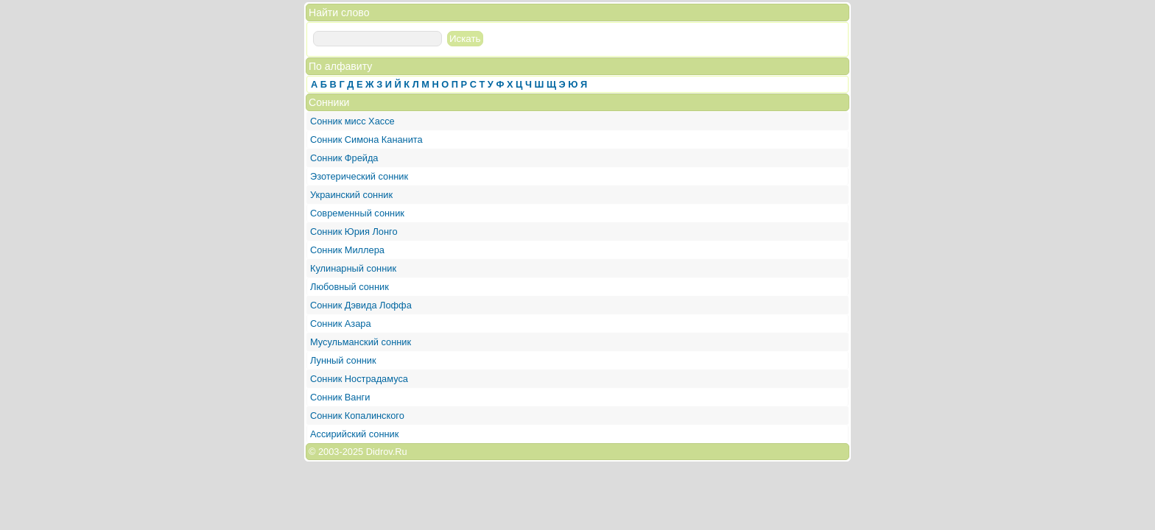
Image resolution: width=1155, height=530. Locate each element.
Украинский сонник (351, 194)
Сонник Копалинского (357, 415)
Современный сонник (357, 213)
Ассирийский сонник (354, 433)
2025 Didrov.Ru (375, 451)
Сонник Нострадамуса (359, 378)
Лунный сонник (343, 360)
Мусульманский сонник (360, 341)
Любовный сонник (349, 286)
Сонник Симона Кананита (366, 139)
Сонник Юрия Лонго (354, 231)
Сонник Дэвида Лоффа (361, 305)
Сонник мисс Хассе (352, 121)
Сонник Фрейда (344, 157)
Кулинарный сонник (353, 268)
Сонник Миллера (347, 249)
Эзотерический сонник (359, 176)
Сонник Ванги (340, 397)
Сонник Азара (340, 323)
